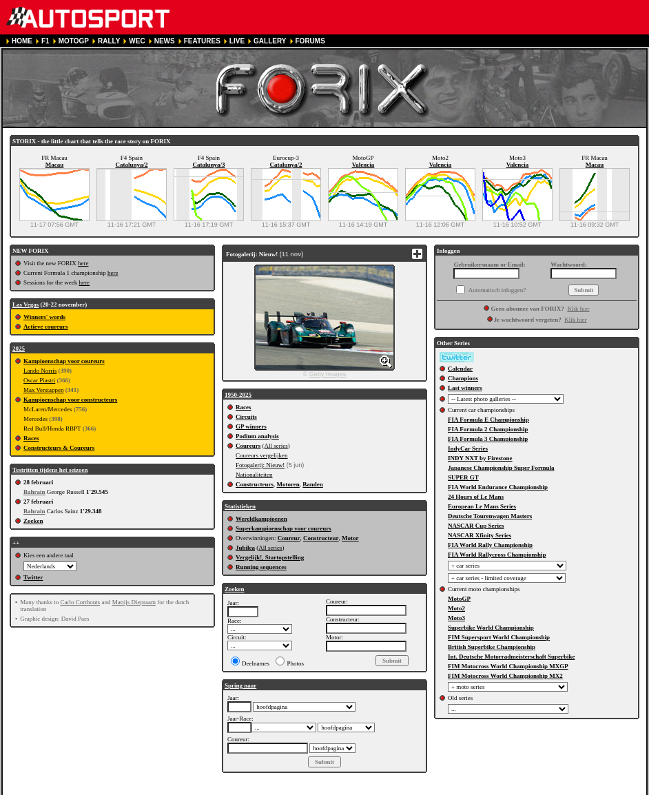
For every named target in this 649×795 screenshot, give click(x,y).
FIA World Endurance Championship (498, 487)
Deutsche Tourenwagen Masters (490, 516)
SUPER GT (463, 477)
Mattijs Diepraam (134, 602)
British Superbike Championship (491, 646)
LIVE (237, 41)
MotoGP (459, 598)
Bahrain (34, 491)
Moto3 (456, 618)
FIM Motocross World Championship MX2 (505, 675)
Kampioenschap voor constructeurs (70, 399)
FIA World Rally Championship (490, 544)
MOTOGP (74, 41)
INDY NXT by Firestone (480, 458)
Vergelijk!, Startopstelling (270, 557)
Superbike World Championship (491, 627)
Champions (463, 378)
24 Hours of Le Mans (476, 496)
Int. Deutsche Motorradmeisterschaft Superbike (511, 656)
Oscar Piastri (39, 380)
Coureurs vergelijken (262, 455)
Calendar (460, 368)
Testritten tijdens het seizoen (49, 469)
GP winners (251, 426)
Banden (312, 484)
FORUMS (310, 41)
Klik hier (578, 308)
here (83, 263)
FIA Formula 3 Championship (488, 438)
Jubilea (245, 547)
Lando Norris (39, 370)
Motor (350, 538)
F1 (45, 41)
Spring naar (240, 685)
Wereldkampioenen (261, 518)
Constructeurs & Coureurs (58, 447)
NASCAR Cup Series (476, 525)
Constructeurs (255, 484)
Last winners (465, 387)
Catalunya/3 (208, 164)
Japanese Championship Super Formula (501, 467)
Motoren (288, 484)
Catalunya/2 (131, 164)
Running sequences (261, 567)
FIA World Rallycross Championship (497, 554)
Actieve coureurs (45, 326)
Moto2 (456, 608)
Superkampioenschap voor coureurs (283, 528)
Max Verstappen (43, 389)
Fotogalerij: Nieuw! (260, 465)
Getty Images (328, 374)
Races (31, 438)
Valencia (363, 164)
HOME (22, 41)
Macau (54, 164)
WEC (137, 41)
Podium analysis (257, 436)
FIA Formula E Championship (488, 419)
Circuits (246, 416)
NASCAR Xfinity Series (479, 535)
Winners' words (44, 316)
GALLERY (270, 41)
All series (276, 445)
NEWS (164, 41)
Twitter (33, 577)
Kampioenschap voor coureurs (64, 361)
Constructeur (321, 538)
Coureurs (248, 445)
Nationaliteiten (254, 474)
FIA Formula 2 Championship (488, 429)
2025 (18, 348)
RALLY (109, 41)
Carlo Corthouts (80, 602)
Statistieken (240, 506)
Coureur (289, 538)
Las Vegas (25, 304)
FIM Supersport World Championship (499, 637)
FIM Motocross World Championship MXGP (508, 666)
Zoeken (33, 520)
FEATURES (202, 41)
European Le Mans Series (482, 506)
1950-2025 (238, 394)
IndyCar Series (468, 448)
